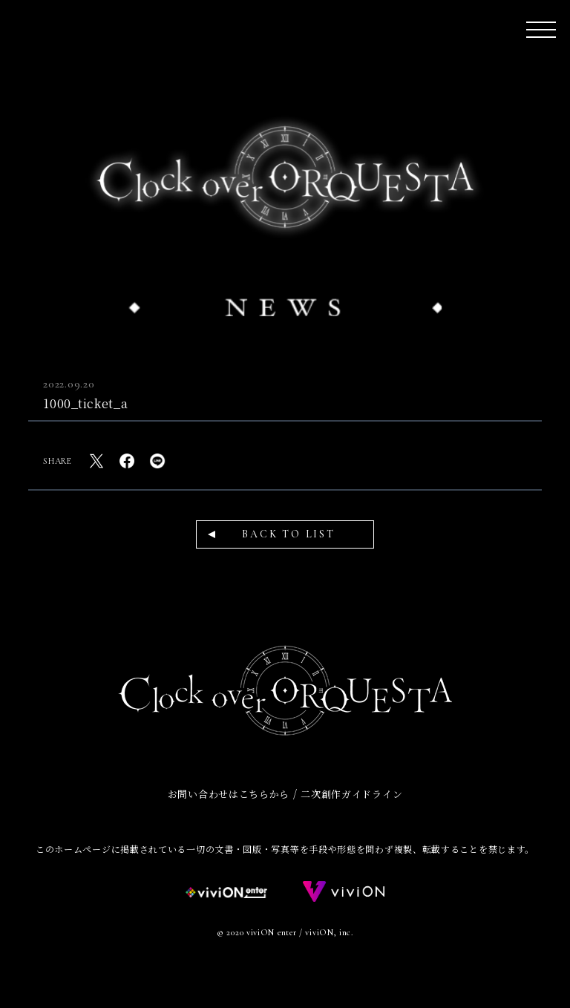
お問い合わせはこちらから (228, 794)
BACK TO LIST (288, 534)
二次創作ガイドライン (351, 794)
